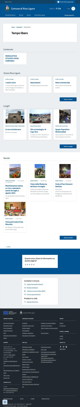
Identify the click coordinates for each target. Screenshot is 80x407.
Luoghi (61, 336)
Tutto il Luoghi (68, 146)
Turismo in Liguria (26, 359)
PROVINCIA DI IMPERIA (28, 349)
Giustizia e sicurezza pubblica (48, 323)
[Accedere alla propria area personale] (65, 2)
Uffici (4, 333)
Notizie (61, 323)
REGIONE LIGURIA (27, 347)
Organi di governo (8, 331)
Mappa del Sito (45, 399)
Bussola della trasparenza (29, 369)
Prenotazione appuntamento (48, 360)
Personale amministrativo (10, 336)
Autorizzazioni (25, 331)
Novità (21, 15)
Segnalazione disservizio (47, 358)
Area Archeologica (35, 126)
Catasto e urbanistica (27, 333)
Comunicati (62, 326)
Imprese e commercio (46, 326)
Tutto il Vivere (68, 99)
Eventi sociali (34, 181)
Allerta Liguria (25, 367)
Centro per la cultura (61, 126)
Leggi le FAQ (44, 356)
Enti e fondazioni (7, 328)
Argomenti (19, 27)
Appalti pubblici (26, 328)
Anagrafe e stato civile (28, 326)
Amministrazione (10, 15)
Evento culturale (10, 181)
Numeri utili (6, 378)
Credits (32, 399)
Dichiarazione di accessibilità (48, 352)
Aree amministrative (8, 323)
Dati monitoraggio (8, 399)
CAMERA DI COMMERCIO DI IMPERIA (30, 353)
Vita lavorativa (44, 333)
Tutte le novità (68, 238)
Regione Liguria (8, 2)
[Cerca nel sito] (72, 8)
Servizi (29, 15)
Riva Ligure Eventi (27, 382)
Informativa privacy (46, 347)
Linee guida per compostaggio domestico (30, 373)
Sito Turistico (25, 357)
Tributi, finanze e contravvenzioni (49, 329)
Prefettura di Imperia (27, 362)
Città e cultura (9, 79)
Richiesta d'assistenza (46, 362)
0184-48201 (11, 355)
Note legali (44, 349)
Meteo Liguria (25, 364)
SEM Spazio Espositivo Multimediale (30, 385)
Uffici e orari (6, 375)
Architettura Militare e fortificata (14, 126)
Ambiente (24, 323)
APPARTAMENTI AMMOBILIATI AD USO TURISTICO (30, 378)
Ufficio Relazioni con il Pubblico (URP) (11, 372)
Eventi (61, 338)
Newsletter (63, 349)
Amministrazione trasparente (48, 354)
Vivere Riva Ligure (39, 15)
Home (13, 27)
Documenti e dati (7, 326)
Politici (5, 338)
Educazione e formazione (28, 336)
